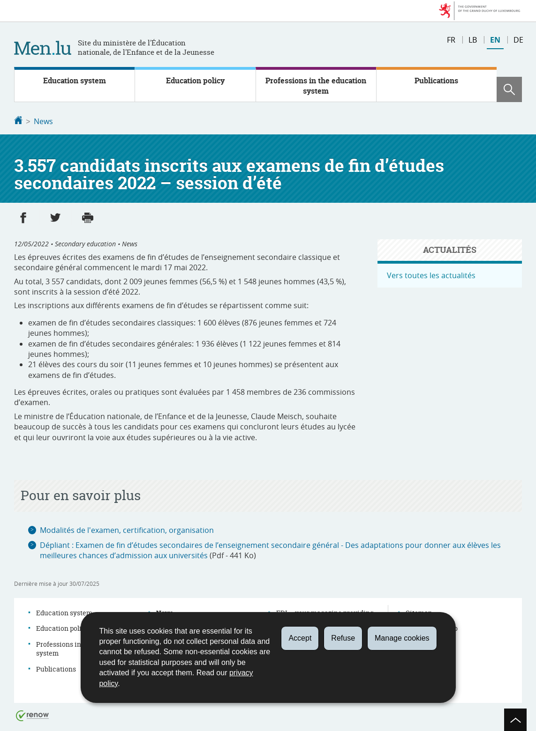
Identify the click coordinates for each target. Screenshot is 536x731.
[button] (509, 89)
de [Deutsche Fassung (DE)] (518, 40)
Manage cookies (402, 638)
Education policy (195, 80)
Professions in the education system (315, 85)
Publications (436, 80)
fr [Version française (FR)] (451, 40)
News (43, 121)
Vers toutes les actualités (431, 274)
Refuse (343, 638)
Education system (74, 80)
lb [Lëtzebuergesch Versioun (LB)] (472, 40)
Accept (299, 638)
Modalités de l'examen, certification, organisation (127, 529)
